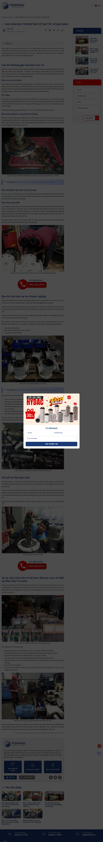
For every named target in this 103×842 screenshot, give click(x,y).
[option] (51, 409)
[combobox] (51, 438)
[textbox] (31, 438)
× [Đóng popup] (77, 395)
